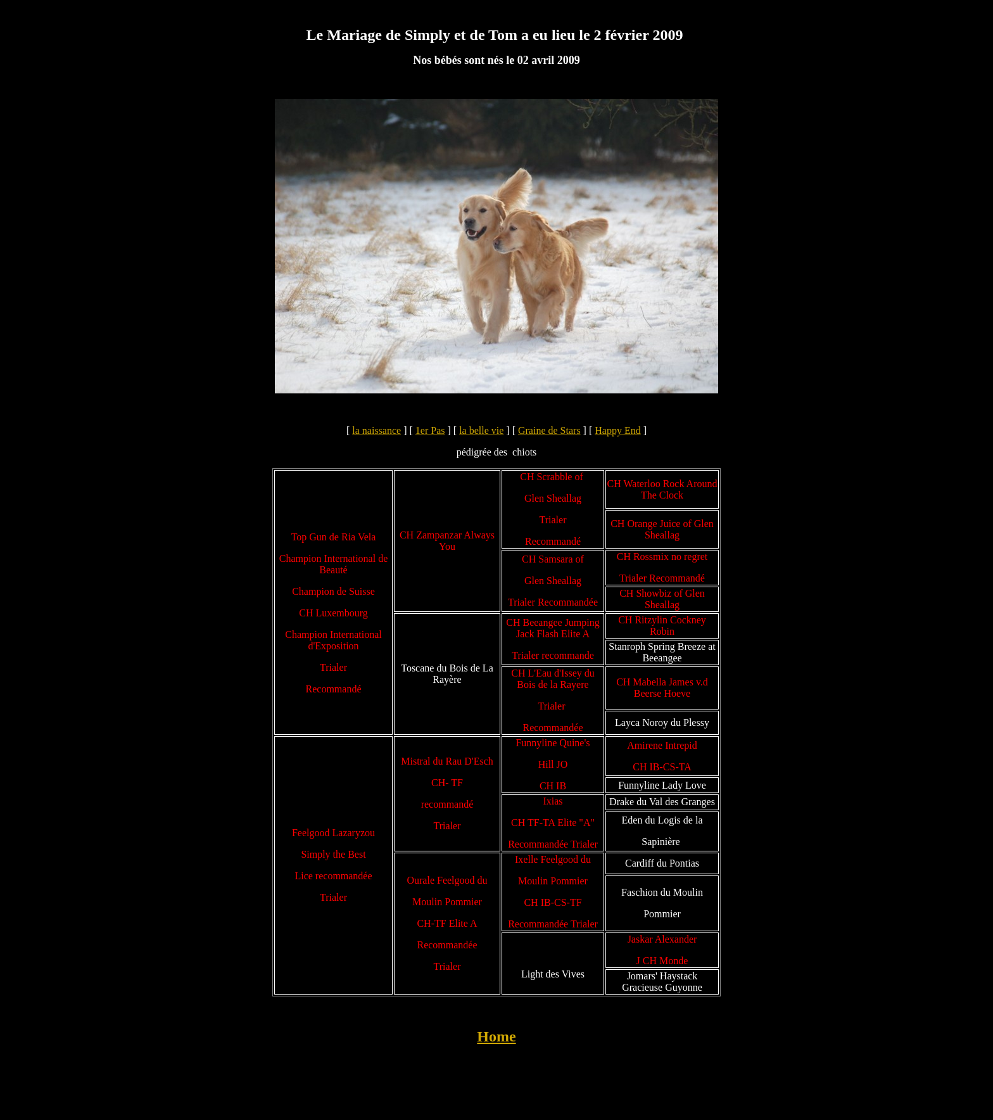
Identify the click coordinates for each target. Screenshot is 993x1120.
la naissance (376, 430)
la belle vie (481, 430)
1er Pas (430, 430)
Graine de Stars (549, 430)
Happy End (617, 430)
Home (496, 1036)
